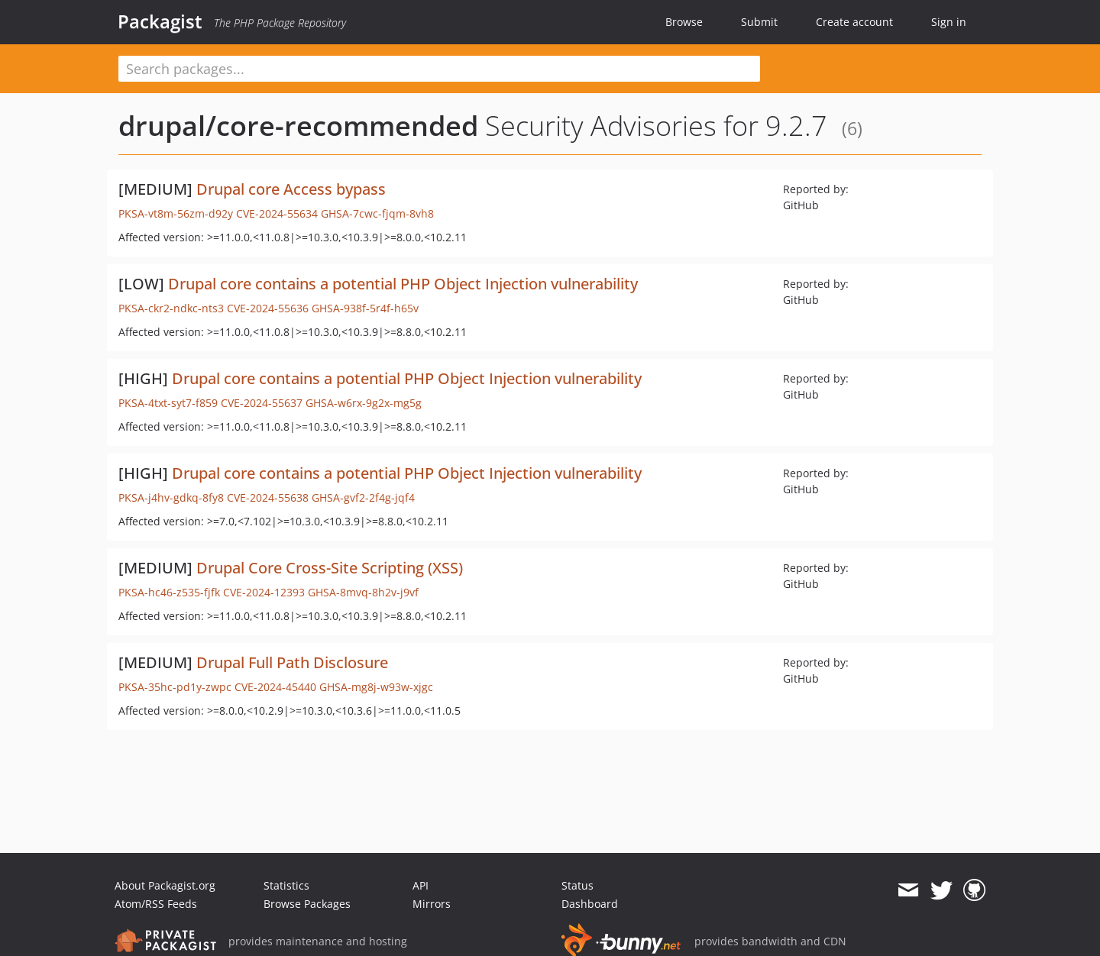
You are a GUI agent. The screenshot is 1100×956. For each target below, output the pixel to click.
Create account (854, 22)
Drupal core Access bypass (291, 189)
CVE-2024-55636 (268, 308)
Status (577, 885)
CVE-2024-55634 (277, 213)
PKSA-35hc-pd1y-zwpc (174, 687)
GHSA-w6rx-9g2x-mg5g (364, 403)
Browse (684, 22)
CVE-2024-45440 (275, 687)
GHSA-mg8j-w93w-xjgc (376, 687)
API (420, 885)
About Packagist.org (165, 885)
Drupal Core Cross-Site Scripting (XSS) (329, 567)
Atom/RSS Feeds (156, 903)
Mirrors (431, 903)
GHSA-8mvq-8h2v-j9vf (363, 592)
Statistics (286, 885)
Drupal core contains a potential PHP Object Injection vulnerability (403, 283)
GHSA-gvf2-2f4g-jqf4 (363, 497)
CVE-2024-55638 (268, 497)
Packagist (160, 21)
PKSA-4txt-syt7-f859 (168, 403)
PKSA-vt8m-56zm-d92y (175, 213)
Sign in (948, 22)
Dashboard (589, 903)
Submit (759, 22)
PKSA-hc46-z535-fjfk (169, 592)
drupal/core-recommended (298, 125)
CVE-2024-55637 (261, 403)
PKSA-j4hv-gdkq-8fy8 (171, 497)
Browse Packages (307, 903)
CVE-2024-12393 (264, 592)
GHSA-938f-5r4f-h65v (365, 308)
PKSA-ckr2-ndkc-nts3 (171, 308)
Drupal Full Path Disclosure (292, 662)
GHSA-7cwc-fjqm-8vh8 (377, 213)
